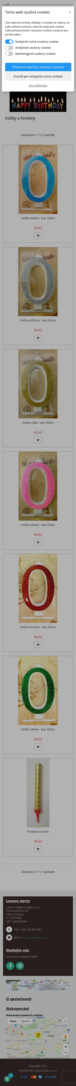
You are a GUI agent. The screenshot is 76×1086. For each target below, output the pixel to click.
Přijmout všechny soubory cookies (38, 67)
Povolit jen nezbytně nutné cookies (38, 76)
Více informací (38, 85)
